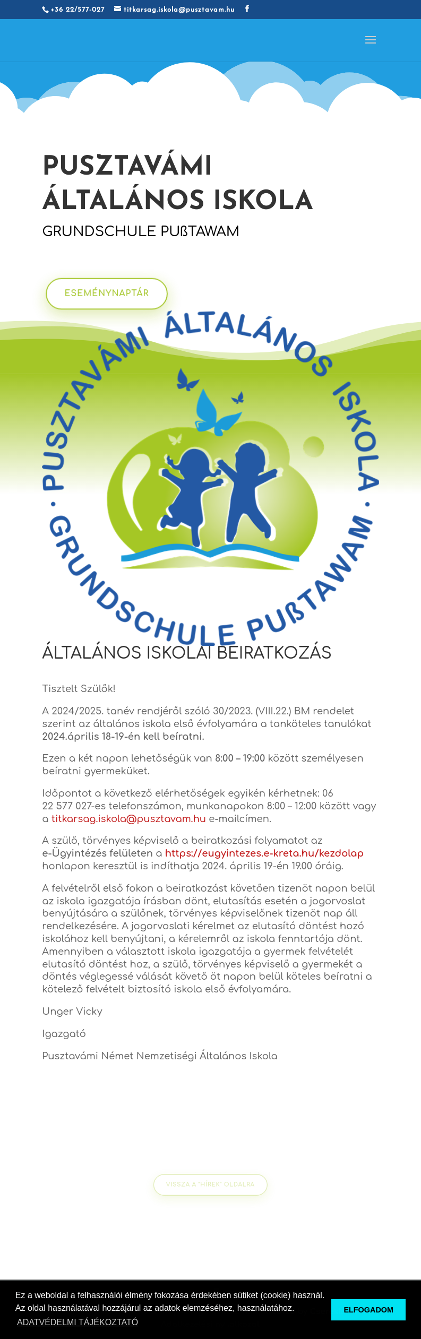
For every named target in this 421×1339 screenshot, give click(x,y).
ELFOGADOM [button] (368, 1310)
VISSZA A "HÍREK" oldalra (211, 1184)
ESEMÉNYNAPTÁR (113, 293)
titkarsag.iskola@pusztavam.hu (128, 819)
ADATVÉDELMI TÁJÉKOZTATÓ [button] (77, 1322)
